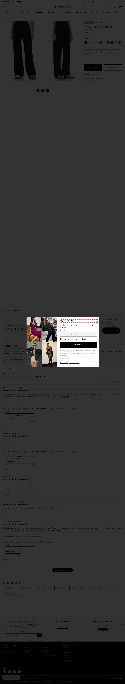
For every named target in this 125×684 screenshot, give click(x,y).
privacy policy (63, 353)
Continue (79, 345)
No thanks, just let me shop (70, 363)
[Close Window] (97, 318)
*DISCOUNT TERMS (65, 359)
